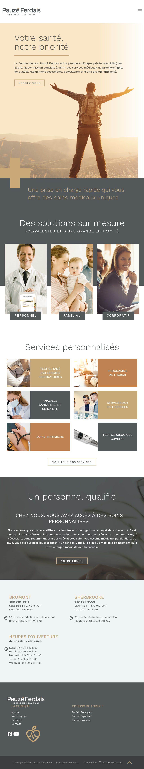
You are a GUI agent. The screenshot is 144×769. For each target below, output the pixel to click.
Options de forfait (87, 706)
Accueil (15, 712)
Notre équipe (72, 560)
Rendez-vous (29, 82)
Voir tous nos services (72, 462)
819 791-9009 (85, 601)
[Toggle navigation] (139, 11)
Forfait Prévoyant (82, 712)
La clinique (20, 706)
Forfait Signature (82, 716)
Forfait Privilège (81, 719)
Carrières (16, 719)
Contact (16, 723)
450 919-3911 (19, 601)
